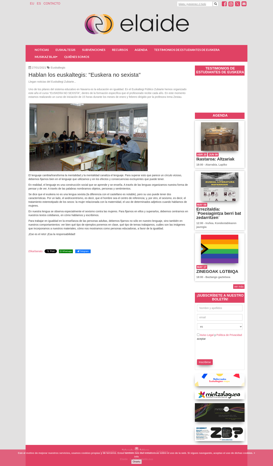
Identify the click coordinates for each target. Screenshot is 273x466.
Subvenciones (93, 49)
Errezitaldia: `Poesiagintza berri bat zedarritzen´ (218, 213)
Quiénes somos (76, 56)
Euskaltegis (65, 49)
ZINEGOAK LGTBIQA (217, 271)
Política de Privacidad (229, 334)
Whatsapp (66, 251)
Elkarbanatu (35, 251)
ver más (239, 286)
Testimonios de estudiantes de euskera (187, 49)
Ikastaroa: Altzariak (215, 159)
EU (32, 3)
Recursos (120, 49)
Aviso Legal (207, 334)
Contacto (52, 3)
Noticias (42, 49)
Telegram (83, 251)
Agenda (141, 49)
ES (39, 3)
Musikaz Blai (46, 56)
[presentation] (219, 349)
